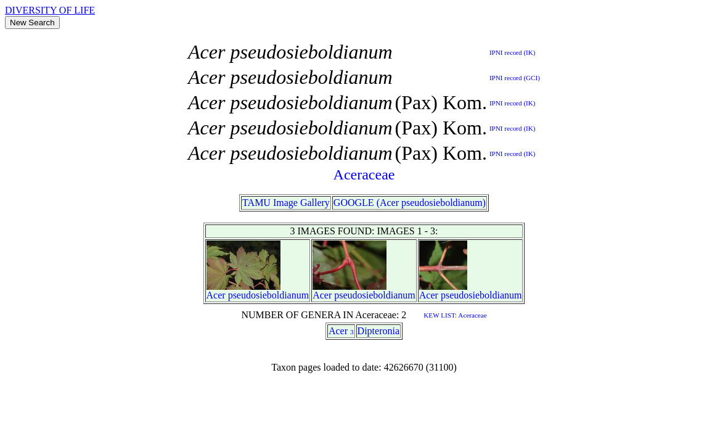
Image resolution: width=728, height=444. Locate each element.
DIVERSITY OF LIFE (50, 10)
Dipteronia (378, 331)
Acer (216, 295)
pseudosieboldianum (268, 295)
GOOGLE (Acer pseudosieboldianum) (409, 202)
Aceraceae (364, 174)
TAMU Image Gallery (286, 202)
